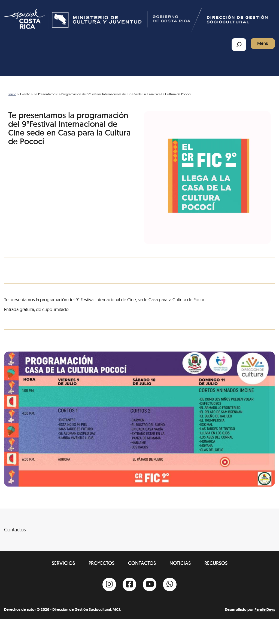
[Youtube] (149, 584)
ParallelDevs (264, 609)
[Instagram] (109, 584)
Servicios (63, 563)
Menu (262, 43)
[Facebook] (129, 584)
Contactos (142, 563)
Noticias (180, 563)
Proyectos (101, 563)
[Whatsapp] (170, 584)
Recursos (216, 563)
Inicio (12, 94)
